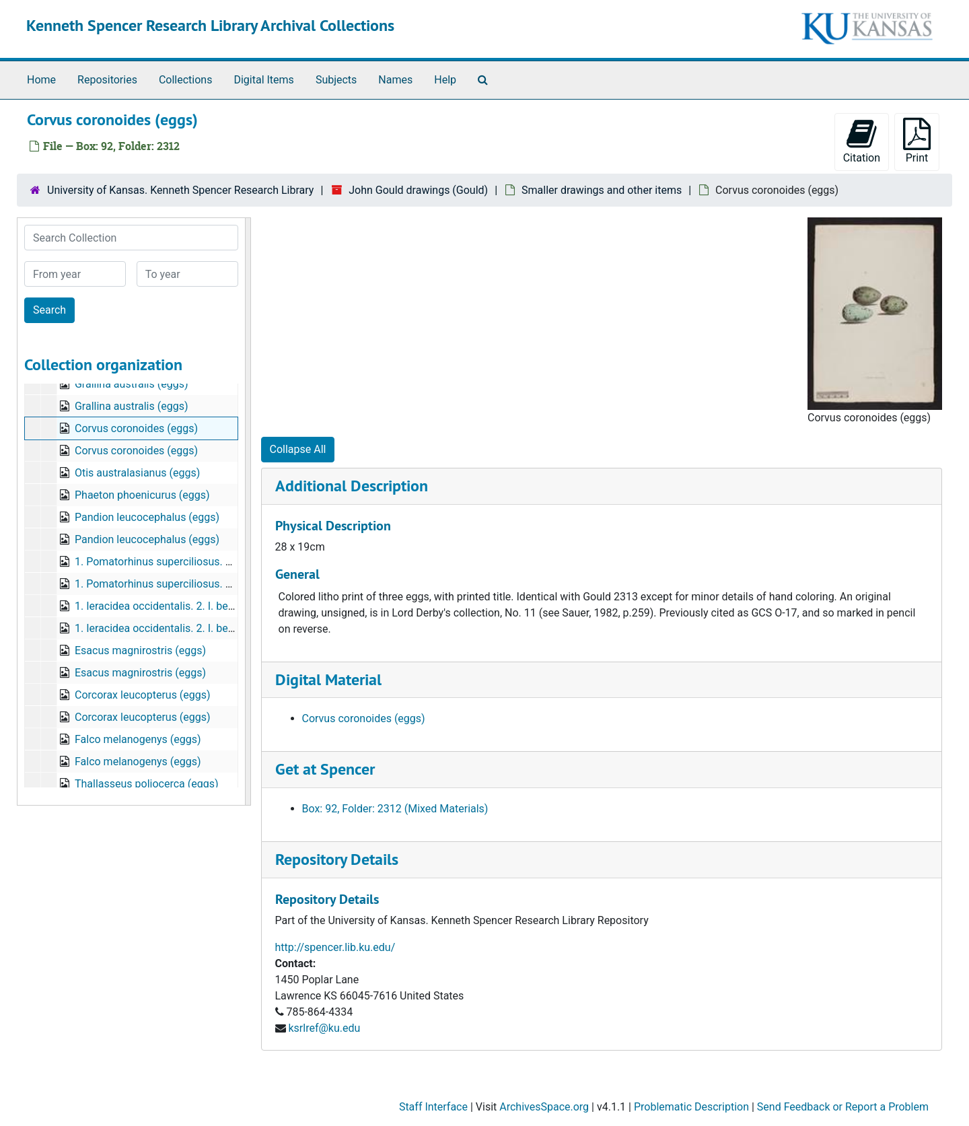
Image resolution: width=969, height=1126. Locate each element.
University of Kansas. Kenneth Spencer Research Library (180, 190)
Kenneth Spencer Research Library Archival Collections (210, 25)
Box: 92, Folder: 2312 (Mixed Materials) (395, 808)
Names (395, 79)
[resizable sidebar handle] (247, 511)
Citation (861, 141)
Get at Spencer (325, 769)
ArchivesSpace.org (544, 1106)
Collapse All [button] (298, 449)
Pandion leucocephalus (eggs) (147, 517)
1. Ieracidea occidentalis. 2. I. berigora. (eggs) (183, 606)
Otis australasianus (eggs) (137, 472)
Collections (186, 79)
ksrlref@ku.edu (324, 1028)
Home (41, 79)
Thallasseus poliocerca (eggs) (147, 783)
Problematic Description (691, 1106)
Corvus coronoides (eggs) (136, 428)
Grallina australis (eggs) (131, 384)
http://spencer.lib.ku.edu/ (335, 947)
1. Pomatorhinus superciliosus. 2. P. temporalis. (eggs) (204, 561)
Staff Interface (433, 1106)
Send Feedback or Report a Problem (843, 1106)
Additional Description (351, 485)
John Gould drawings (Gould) (418, 190)
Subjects (336, 79)
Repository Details (336, 859)
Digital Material (328, 679)
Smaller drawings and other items (602, 190)
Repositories (107, 79)
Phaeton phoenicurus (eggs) (142, 495)
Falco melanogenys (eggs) (138, 739)
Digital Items (263, 79)
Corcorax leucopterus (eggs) (143, 695)
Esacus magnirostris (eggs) (140, 650)
